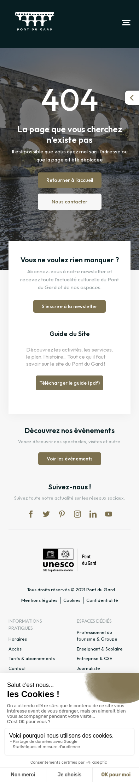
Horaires (17, 639)
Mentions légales (39, 600)
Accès (15, 649)
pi (62, 514)
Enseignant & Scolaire (100, 649)
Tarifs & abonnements (31, 658)
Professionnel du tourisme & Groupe (97, 635)
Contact (17, 668)
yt (108, 514)
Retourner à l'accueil (69, 180)
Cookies (71, 600)
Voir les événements (70, 459)
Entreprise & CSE (94, 658)
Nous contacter (69, 201)
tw (46, 514)
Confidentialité (102, 600)
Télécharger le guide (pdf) (69, 383)
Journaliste (88, 668)
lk (93, 514)
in (77, 514)
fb (31, 514)
